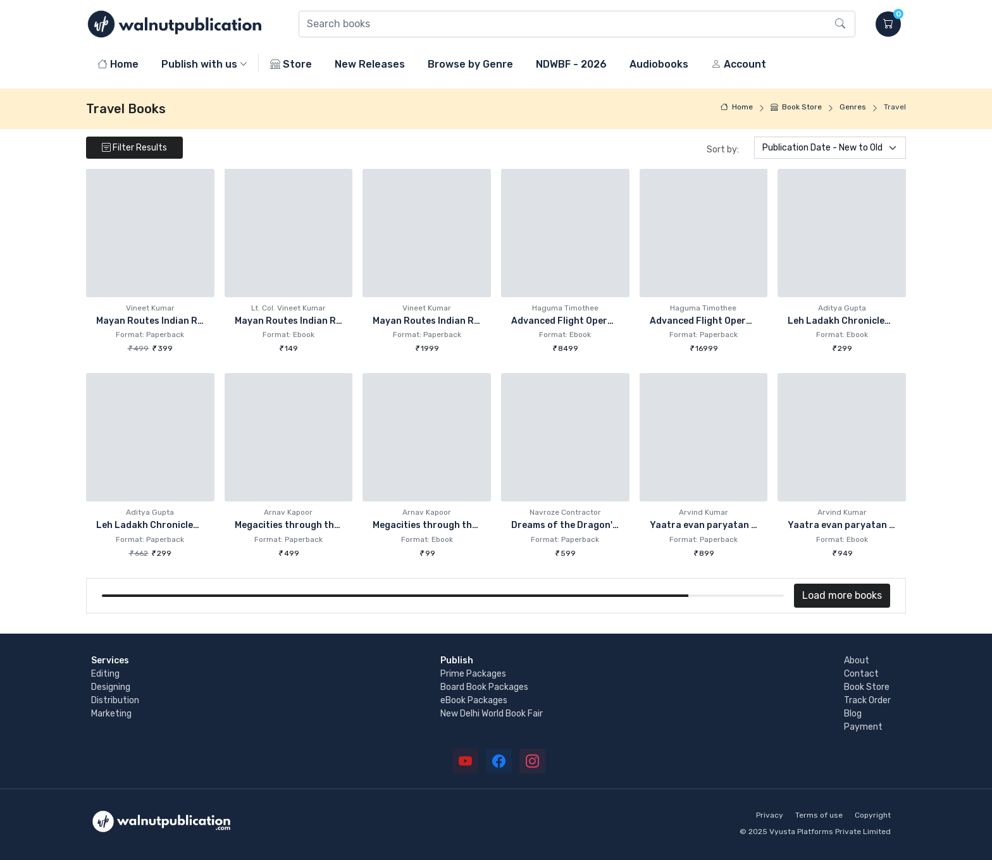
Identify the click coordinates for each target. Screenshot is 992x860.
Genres (853, 106)
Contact (861, 673)
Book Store (796, 106)
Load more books (842, 595)
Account (738, 64)
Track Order (867, 700)
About (856, 660)
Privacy (769, 815)
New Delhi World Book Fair (491, 713)
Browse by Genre (470, 64)
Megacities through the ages (299, 525)
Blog (853, 713)
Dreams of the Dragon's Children (584, 525)
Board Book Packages (484, 687)
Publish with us (199, 64)
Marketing (111, 713)
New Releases (370, 64)
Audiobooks (658, 64)
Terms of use (819, 815)
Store (291, 64)
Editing (105, 673)
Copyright (873, 815)
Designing (110, 687)
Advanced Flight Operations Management (603, 321)
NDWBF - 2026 (571, 64)
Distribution (115, 700)
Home (118, 64)
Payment (863, 727)
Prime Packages (473, 673)
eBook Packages (473, 700)
